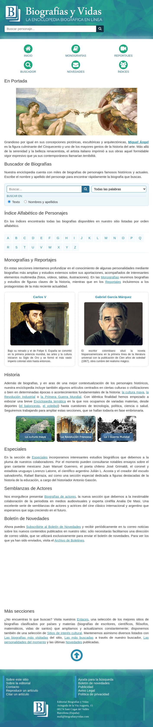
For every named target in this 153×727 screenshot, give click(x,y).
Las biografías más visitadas (26, 637)
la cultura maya (133, 392)
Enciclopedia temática (50, 401)
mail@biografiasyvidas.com (73, 716)
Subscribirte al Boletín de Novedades (53, 526)
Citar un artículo (17, 694)
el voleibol (50, 406)
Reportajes (113, 282)
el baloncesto (30, 406)
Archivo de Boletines (69, 540)
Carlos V (39, 297)
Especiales (40, 457)
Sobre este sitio (17, 679)
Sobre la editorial (18, 683)
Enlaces (82, 619)
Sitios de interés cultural (64, 633)
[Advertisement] (76, 576)
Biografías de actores (60, 496)
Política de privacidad (93, 694)
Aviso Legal (86, 690)
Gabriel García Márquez (113, 297)
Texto (14, 201)
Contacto (12, 687)
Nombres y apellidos (41, 201)
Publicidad (85, 687)
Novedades (74, 642)
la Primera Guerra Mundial (61, 397)
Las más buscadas (78, 637)
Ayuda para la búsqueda (95, 679)
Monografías (110, 277)
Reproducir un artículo (22, 690)
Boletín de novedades (94, 683)
